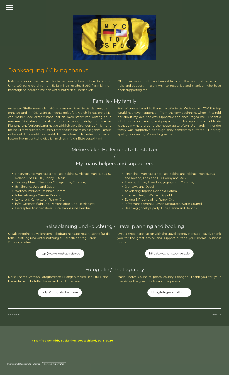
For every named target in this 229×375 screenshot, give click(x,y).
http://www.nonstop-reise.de (60, 253)
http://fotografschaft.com (60, 292)
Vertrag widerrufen (54, 364)
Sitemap (36, 364)
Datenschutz (25, 364)
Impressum (12, 364)
